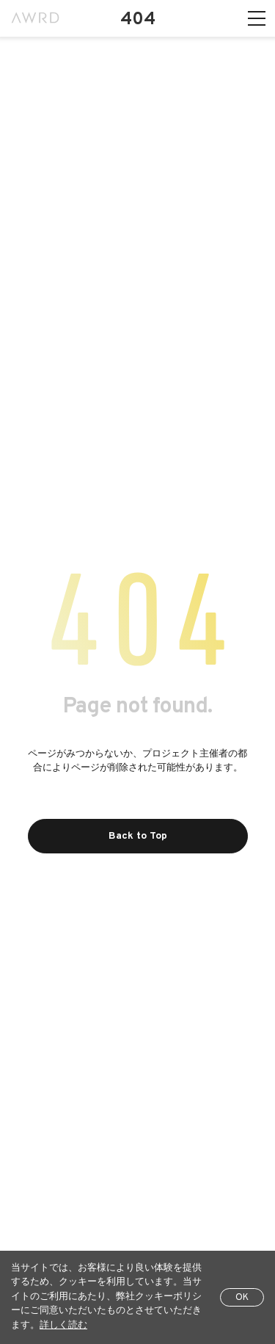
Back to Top (138, 836)
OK (242, 1298)
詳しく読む (63, 1326)
